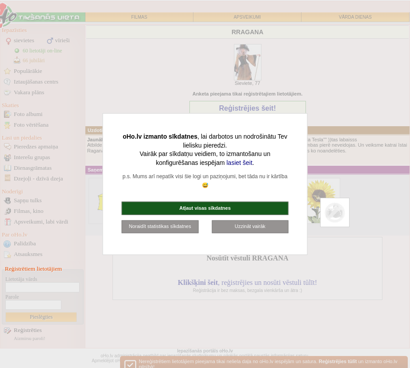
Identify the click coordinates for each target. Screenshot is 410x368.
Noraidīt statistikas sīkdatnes (160, 226)
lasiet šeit (239, 162)
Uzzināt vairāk (250, 226)
